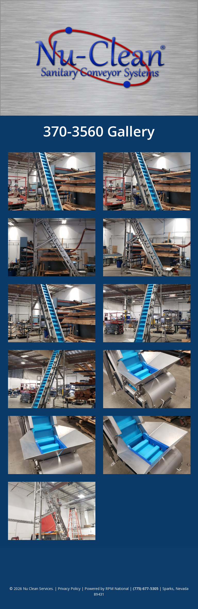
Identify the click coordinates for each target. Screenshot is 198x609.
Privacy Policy (69, 588)
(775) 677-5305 (145, 588)
